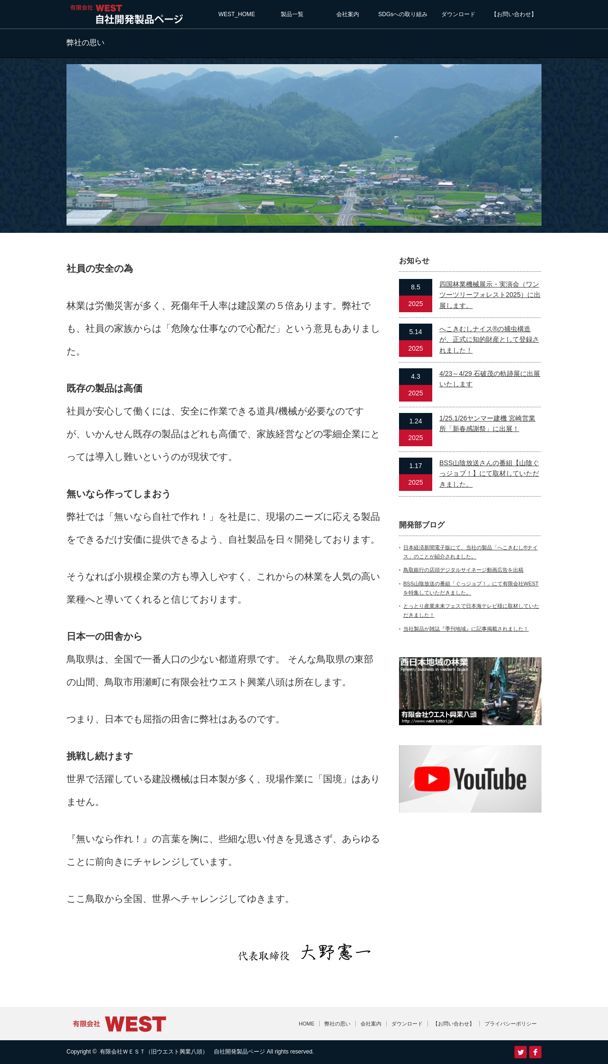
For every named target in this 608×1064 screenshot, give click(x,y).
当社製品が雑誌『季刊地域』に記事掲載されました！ (466, 629)
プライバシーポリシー (510, 1023)
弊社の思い (337, 1023)
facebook (535, 1052)
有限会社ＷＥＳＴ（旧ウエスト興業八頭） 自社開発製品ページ (182, 1051)
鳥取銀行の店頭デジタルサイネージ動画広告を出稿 (463, 570)
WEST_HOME (236, 14)
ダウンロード (458, 14)
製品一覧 (292, 14)
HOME (306, 1023)
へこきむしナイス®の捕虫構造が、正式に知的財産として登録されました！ (489, 339)
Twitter (520, 1052)
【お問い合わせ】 (514, 14)
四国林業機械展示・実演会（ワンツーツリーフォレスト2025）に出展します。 (490, 294)
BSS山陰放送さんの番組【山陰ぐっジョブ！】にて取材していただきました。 (489, 473)
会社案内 (347, 14)
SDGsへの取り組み (403, 14)
